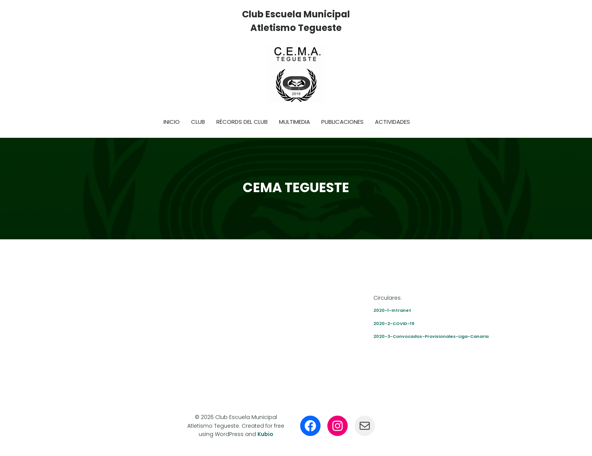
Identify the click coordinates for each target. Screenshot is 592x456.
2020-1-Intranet (392, 310)
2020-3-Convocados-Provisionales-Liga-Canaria (431, 336)
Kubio (265, 434)
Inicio (171, 122)
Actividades (392, 122)
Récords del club (242, 122)
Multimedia (294, 122)
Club (198, 122)
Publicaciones (342, 122)
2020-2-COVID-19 (393, 323)
